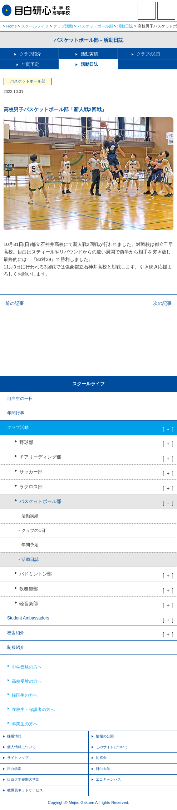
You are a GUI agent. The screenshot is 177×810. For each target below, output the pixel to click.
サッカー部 (31, 471)
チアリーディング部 (40, 457)
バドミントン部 (35, 574)
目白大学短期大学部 (23, 779)
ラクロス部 (31, 486)
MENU (166, 11)
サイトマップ (18, 758)
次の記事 (162, 303)
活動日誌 (125, 26)
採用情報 (14, 736)
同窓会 (101, 758)
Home (11, 26)
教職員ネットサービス (25, 790)
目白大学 (103, 769)
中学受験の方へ (27, 667)
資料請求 (146, 15)
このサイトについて (112, 747)
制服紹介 (15, 647)
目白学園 (14, 769)
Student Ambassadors (28, 618)
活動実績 (89, 53)
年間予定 (30, 64)
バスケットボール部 (95, 26)
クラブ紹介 (30, 53)
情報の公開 (105, 736)
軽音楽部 (28, 603)
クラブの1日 (149, 53)
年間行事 (15, 412)
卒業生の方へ (25, 723)
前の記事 (14, 303)
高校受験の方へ (27, 681)
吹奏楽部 (28, 589)
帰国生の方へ (25, 695)
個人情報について (21, 747)
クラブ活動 (63, 26)
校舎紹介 (15, 632)
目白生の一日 (20, 398)
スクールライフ (35, 26)
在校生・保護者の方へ (33, 709)
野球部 (26, 442)
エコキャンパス (108, 779)
